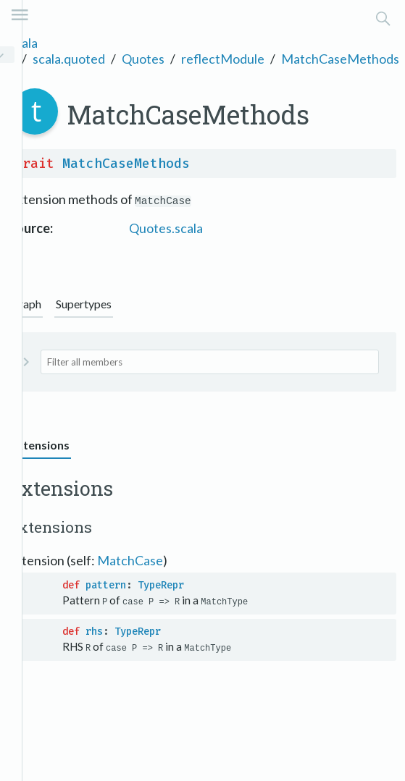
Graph (25, 304)
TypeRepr (161, 585)
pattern (105, 585)
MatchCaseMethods (340, 59)
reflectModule (222, 59)
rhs (94, 631)
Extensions (40, 445)
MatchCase (130, 560)
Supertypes (84, 304)
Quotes (143, 59)
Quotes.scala (166, 228)
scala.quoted (69, 59)
